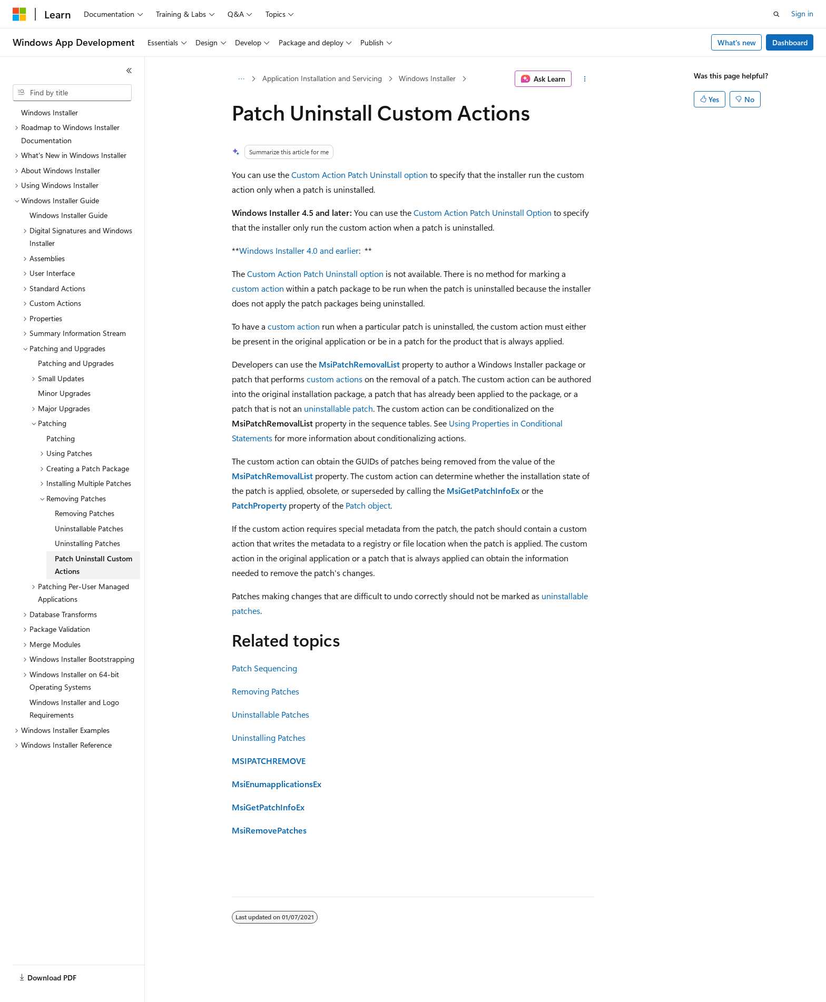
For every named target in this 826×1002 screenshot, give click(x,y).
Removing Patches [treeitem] (84, 513)
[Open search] (776, 14)
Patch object (368, 505)
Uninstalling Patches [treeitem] (87, 543)
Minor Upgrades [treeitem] (64, 393)
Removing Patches (265, 691)
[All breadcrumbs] (241, 79)
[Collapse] (129, 70)
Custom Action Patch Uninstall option (359, 174)
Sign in (802, 13)
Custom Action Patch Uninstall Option (483, 212)
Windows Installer (427, 78)
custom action (258, 288)
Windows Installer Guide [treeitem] (68, 215)
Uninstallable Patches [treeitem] (89, 528)
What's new (736, 42)
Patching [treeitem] (60, 438)
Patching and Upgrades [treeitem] (76, 363)
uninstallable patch (338, 408)
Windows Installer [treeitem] (49, 112)
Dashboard (790, 42)
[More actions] (585, 79)
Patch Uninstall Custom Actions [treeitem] (93, 565)
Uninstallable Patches (270, 714)
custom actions (334, 378)
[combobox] (72, 92)
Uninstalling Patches (269, 737)
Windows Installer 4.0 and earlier (299, 250)
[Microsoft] (19, 14)
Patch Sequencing (264, 667)
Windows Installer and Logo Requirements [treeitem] (74, 708)
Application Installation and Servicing (322, 78)
